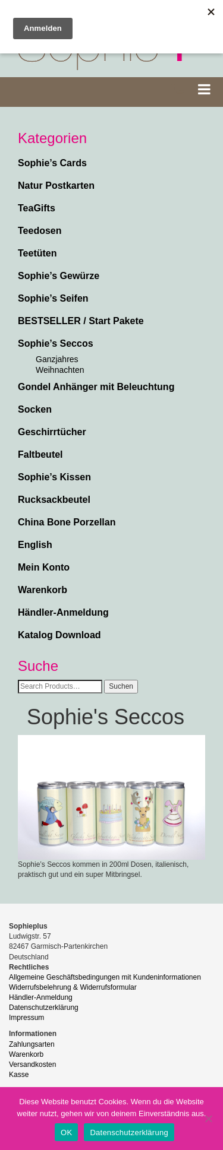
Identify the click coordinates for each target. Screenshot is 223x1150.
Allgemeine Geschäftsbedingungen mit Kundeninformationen (105, 977)
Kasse (19, 1074)
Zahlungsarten (32, 1044)
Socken (35, 409)
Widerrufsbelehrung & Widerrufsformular (73, 987)
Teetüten (37, 253)
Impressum (26, 1017)
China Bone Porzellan (66, 522)
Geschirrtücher (52, 432)
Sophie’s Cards (52, 163)
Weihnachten (60, 370)
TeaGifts (36, 208)
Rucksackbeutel (54, 500)
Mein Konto (44, 567)
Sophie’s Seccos (55, 343)
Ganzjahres (57, 359)
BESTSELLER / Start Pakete (81, 321)
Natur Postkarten (56, 185)
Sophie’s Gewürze (58, 276)
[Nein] (208, 1118)
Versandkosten (32, 1064)
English (35, 545)
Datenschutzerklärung (43, 1007)
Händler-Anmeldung (63, 612)
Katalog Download (59, 635)
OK (66, 1132)
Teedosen (40, 231)
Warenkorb (42, 590)
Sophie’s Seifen (53, 298)
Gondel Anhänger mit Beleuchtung (96, 387)
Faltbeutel (40, 454)
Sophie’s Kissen (54, 477)
